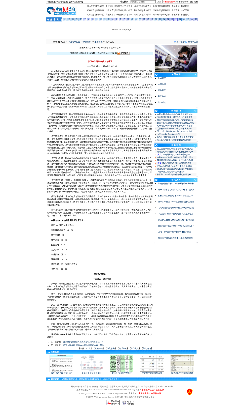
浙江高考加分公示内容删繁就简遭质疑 (174, 140)
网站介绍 (75, 386)
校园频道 (166, 6)
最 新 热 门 (176, 110)
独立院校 (147, 14)
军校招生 (147, 6)
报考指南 (185, 6)
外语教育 (119, 10)
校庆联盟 (100, 14)
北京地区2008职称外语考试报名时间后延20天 (83, 342)
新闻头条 (162, 96)
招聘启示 (85, 386)
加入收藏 (111, 348)
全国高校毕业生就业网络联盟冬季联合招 (175, 169)
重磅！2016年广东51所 (121, 372)
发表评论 (99, 348)
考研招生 (110, 6)
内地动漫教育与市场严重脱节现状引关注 (176, 208)
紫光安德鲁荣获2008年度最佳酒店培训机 (176, 183)
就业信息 (91, 14)
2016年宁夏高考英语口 (152, 372)
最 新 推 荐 (176, 145)
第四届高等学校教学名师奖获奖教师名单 (175, 152)
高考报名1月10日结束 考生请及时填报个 (174, 126)
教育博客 (185, 14)
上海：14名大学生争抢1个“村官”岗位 (174, 232)
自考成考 (157, 14)
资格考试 (176, 6)
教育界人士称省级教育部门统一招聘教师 (176, 220)
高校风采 (110, 14)
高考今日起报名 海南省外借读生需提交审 (175, 137)
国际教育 (166, 10)
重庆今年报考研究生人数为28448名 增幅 (174, 131)
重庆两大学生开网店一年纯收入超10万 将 (176, 226)
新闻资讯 (91, 10)
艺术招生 (128, 6)
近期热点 (99, 42)
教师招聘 (157, 6)
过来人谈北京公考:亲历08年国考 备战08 (174, 166)
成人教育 (147, 10)
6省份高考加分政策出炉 (61, 372)
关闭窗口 (147, 348)
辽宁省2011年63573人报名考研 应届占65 (174, 128)
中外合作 (119, 14)
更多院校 (194, 2)
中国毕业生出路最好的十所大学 (171, 171)
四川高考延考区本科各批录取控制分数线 (175, 160)
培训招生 (138, 6)
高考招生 (119, 6)
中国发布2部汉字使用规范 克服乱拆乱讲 (176, 214)
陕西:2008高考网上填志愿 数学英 (176, 163)
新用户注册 (193, 42)
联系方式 (114, 386)
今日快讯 (162, 84)
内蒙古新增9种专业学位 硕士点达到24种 (174, 114)
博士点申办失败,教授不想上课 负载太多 (175, 238)
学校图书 (176, 14)
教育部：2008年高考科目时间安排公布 (174, 174)
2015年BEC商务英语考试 (182, 372)
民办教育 (128, 10)
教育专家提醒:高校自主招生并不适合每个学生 (83, 345)
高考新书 (128, 14)
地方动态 (162, 102)
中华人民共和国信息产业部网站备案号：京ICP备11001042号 (146, 386)
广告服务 (94, 386)
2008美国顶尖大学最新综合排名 (176, 154)
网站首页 (91, 6)
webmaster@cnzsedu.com (120, 390)
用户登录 (181, 42)
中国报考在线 (74, 42)
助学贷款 (166, 14)
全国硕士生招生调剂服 (91, 372)
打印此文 (135, 348)
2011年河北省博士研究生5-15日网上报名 (175, 117)
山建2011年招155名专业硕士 (169, 134)
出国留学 (138, 14)
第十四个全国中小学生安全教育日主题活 (176, 201)
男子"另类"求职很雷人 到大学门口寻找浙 (176, 189)
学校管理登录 (169, 2)
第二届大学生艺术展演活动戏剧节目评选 (175, 149)
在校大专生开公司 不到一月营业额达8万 (176, 195)
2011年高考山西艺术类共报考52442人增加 (175, 123)
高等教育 (100, 10)
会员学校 (185, 10)
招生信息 (100, 6)
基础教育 (138, 10)
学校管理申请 (182, 2)
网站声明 (104, 386)
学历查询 (176, 10)
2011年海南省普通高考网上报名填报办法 (175, 120)
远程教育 (157, 10)
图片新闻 (162, 90)
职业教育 (110, 10)
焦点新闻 (162, 78)
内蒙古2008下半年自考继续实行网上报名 (175, 157)
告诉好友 (123, 348)
